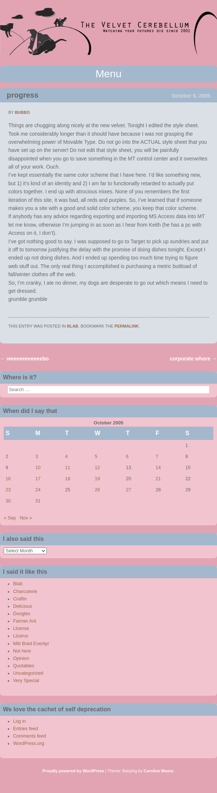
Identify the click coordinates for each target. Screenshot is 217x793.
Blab (73, 326)
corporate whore (193, 359)
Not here (22, 651)
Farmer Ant (24, 621)
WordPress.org (28, 743)
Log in (19, 721)
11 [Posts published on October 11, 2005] (67, 467)
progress (23, 95)
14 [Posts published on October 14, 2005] (158, 467)
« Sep (10, 518)
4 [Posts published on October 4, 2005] (66, 456)
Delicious (22, 606)
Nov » (26, 518)
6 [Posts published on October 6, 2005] (127, 456)
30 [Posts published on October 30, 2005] (8, 501)
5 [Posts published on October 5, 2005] (96, 456)
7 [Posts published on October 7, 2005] (157, 456)
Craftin (20, 598)
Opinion (21, 658)
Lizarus (20, 635)
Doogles (21, 613)
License (21, 628)
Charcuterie (25, 591)
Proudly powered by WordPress (73, 771)
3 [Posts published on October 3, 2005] (36, 456)
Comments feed (29, 736)
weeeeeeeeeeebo (24, 359)
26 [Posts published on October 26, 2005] (97, 489)
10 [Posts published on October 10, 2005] (37, 467)
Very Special (26, 680)
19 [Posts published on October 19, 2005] (97, 478)
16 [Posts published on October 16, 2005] (8, 478)
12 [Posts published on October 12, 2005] (97, 467)
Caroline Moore (158, 771)
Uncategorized (28, 673)
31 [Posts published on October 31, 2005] (37, 501)
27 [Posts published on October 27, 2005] (128, 489)
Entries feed (25, 728)
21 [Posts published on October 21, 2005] (158, 478)
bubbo (22, 112)
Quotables (23, 665)
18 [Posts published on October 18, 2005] (67, 478)
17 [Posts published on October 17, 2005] (37, 478)
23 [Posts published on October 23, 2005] (8, 489)
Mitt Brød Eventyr (31, 643)
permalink (127, 326)
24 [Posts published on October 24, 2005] (37, 489)
